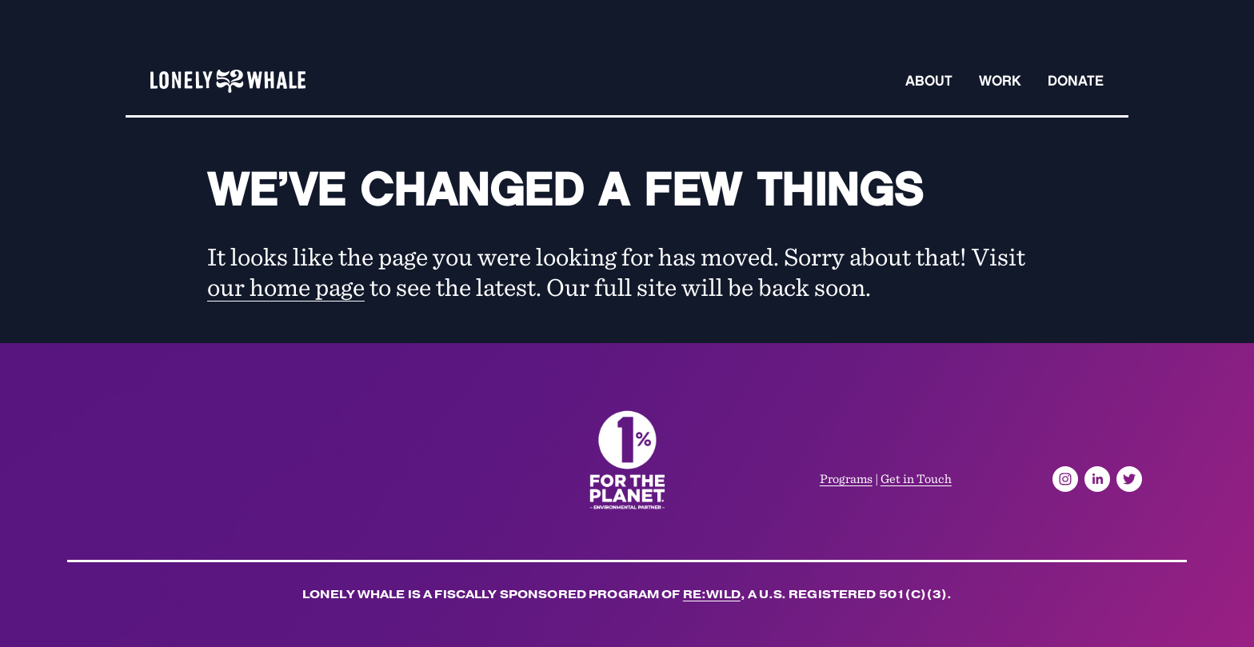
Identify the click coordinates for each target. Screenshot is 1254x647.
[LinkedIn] (1097, 479)
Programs (846, 478)
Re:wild (712, 596)
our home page (286, 286)
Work (1000, 81)
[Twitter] (1129, 479)
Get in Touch (916, 478)
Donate (1076, 81)
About (928, 81)
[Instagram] (1065, 479)
